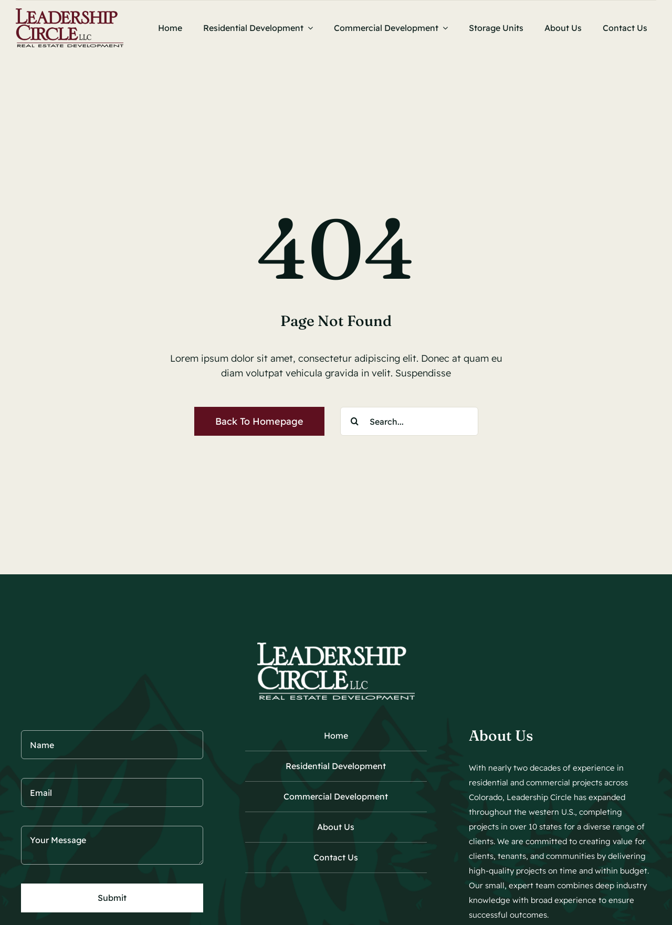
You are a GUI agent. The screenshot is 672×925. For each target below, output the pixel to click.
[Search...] (409, 421)
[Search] (354, 421)
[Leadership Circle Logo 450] (69, 13)
